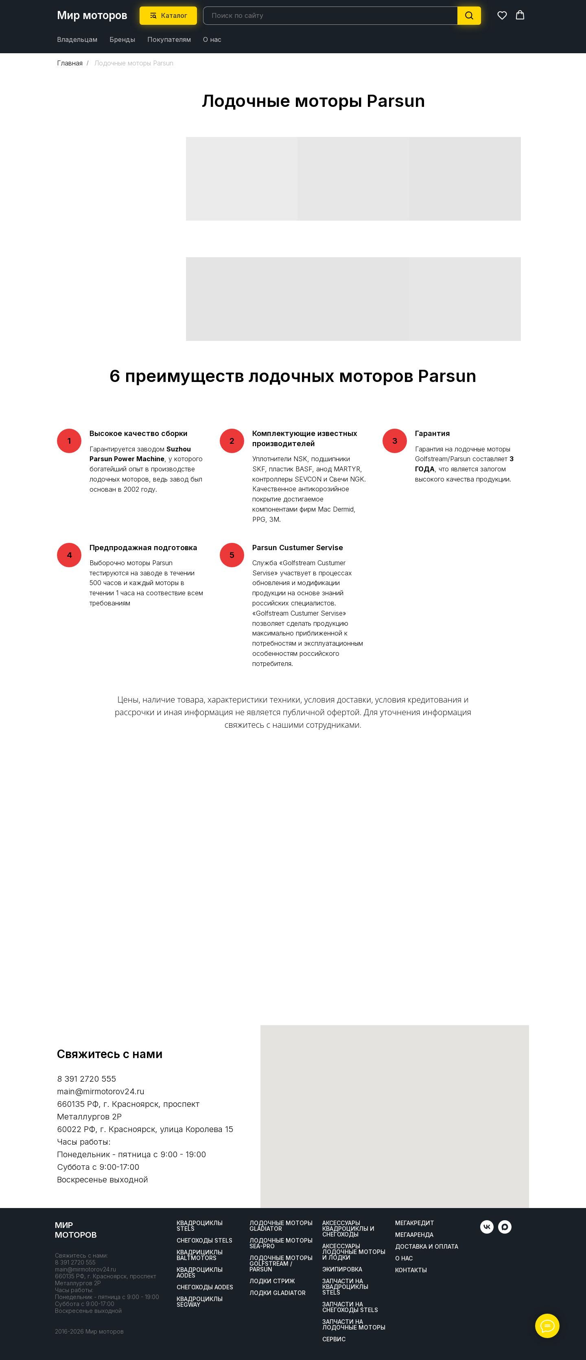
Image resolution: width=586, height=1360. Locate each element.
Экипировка (342, 1269)
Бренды (122, 39)
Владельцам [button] (77, 39)
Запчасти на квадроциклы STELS (345, 1286)
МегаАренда (414, 1234)
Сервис (333, 1339)
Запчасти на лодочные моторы (353, 1324)
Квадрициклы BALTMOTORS (200, 1254)
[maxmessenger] (505, 1231)
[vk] (487, 1231)
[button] (502, 15)
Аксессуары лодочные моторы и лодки (353, 1251)
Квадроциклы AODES (200, 1272)
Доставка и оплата (426, 1246)
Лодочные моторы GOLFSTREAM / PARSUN (281, 1263)
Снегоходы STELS (204, 1240)
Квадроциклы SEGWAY (200, 1301)
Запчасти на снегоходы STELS (350, 1306)
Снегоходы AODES (205, 1287)
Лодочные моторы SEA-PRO (281, 1243)
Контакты (411, 1270)
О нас (212, 39)
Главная (70, 63)
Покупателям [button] (169, 39)
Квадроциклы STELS (200, 1225)
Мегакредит (414, 1223)
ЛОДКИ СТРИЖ (272, 1281)
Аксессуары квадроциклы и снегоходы (348, 1228)
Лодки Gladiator (277, 1292)
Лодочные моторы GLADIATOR (281, 1225)
